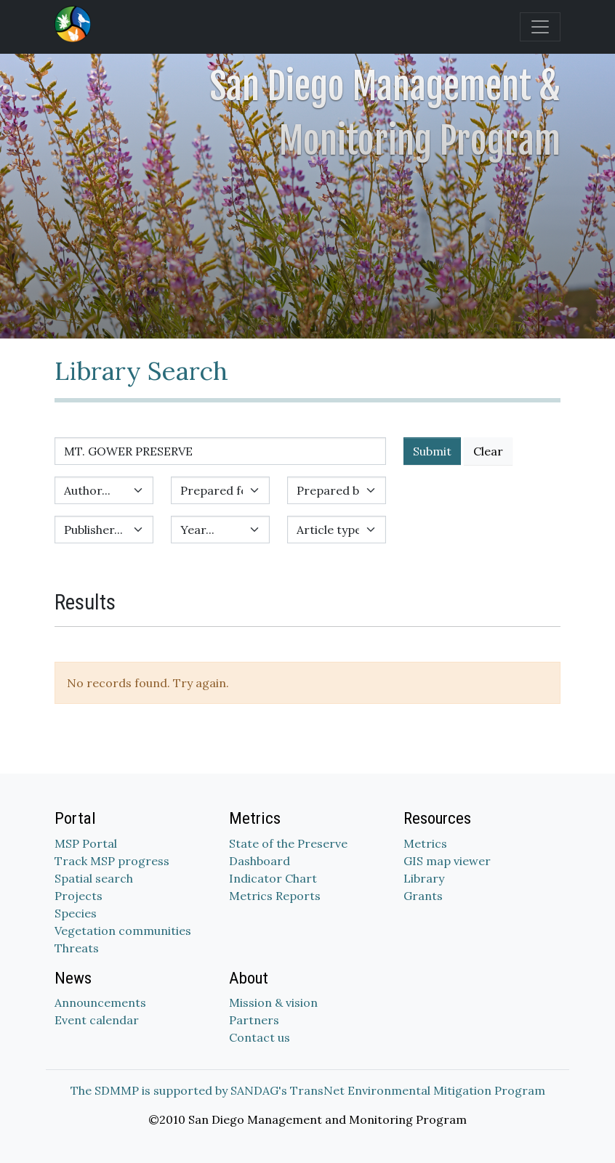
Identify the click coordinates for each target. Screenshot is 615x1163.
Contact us (259, 1037)
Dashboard (259, 861)
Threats (77, 948)
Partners (254, 1020)
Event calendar (97, 1020)
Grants (423, 895)
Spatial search (94, 878)
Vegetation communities (123, 930)
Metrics (425, 843)
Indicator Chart (273, 878)
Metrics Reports (275, 895)
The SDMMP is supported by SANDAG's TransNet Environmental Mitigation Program (308, 1090)
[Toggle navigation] (540, 26)
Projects (78, 895)
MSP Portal (86, 843)
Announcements (100, 1002)
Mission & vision (273, 1002)
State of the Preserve (288, 843)
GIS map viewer (447, 861)
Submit (432, 451)
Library (423, 878)
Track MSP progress (112, 861)
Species (76, 913)
